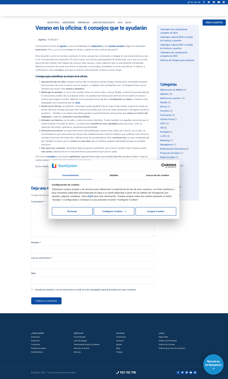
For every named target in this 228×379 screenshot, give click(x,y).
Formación (35, 344)
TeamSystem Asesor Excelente (86, 344)
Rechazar (72, 211)
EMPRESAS (84, 22)
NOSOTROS (53, 22)
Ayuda (119, 344)
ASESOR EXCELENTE (104, 22)
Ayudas (163, 102)
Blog (118, 348)
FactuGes (164, 111)
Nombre (36, 242)
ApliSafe (164, 94)
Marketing (165, 140)
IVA (162, 127)
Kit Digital (164, 132)
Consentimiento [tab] (70, 175)
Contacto (120, 341)
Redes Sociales (167, 157)
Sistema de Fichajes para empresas (177, 60)
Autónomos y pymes (170, 98)
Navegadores (166, 144)
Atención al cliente (81, 348)
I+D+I (120, 22)
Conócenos (121, 337)
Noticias (77, 352)
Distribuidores (37, 352)
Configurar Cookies (114, 211)
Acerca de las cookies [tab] (157, 175)
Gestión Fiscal (167, 119)
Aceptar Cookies (155, 211)
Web (33, 273)
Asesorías (35, 337)
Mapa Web (163, 337)
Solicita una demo (38, 348)
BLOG (128, 22)
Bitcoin (163, 106)
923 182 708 (194, 2)
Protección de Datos (170, 153)
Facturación (166, 115)
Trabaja (119, 352)
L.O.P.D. (163, 136)
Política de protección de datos (172, 348)
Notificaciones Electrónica (172, 149)
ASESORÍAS (68, 22)
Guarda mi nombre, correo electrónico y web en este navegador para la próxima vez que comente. (85, 289)
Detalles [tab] (114, 175)
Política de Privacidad (168, 341)
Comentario (38, 201)
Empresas (35, 341)
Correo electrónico (41, 258)
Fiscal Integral (79, 337)
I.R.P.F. (163, 123)
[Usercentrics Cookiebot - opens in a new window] (163, 165)
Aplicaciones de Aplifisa (171, 89)
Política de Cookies (167, 344)
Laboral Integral (80, 341)
